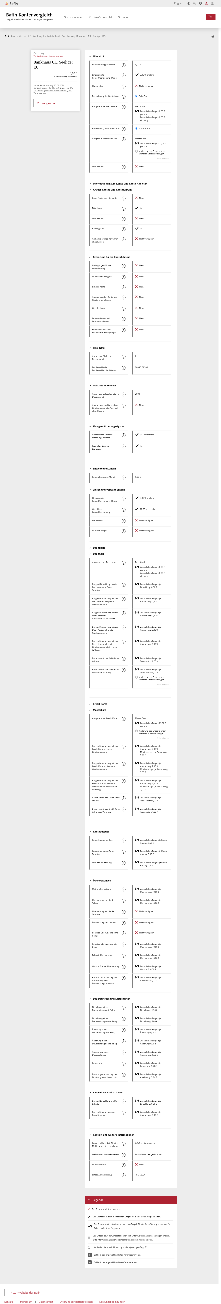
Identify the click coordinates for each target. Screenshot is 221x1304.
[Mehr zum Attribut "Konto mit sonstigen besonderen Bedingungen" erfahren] (124, 330)
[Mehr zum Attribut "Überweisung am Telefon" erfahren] (124, 923)
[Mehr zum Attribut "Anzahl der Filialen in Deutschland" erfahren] (124, 357)
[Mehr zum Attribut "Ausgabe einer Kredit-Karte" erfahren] (124, 139)
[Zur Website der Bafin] (12, 3)
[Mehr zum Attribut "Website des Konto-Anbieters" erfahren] (124, 1155)
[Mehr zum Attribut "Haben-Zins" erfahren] (124, 87)
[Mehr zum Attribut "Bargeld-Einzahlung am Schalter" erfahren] (124, 1101)
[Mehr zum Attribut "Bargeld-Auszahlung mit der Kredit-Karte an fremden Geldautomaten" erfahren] (124, 764)
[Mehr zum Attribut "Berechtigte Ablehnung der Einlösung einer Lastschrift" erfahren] (124, 1075)
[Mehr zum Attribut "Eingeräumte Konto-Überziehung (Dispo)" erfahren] (124, 75)
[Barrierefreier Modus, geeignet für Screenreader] (200, 3)
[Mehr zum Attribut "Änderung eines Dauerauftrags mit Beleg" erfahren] (124, 1030)
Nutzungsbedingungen (112, 1301)
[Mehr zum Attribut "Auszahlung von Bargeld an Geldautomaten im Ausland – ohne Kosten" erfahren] (124, 406)
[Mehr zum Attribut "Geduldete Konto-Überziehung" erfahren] (124, 510)
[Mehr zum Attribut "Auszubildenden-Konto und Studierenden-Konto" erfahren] (124, 297)
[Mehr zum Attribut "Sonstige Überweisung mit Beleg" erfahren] (124, 944)
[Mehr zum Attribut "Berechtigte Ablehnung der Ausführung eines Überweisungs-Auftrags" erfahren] (124, 978)
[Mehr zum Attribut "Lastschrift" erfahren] (124, 1064)
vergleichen (46, 103)
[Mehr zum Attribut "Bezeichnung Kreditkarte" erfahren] (124, 129)
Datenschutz (46, 1301)
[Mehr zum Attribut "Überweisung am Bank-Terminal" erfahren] (124, 912)
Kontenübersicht (100, 17)
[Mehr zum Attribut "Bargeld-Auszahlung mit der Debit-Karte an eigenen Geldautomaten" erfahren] (124, 599)
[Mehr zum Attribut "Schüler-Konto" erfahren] (124, 287)
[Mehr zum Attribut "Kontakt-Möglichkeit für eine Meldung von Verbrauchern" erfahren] (124, 1144)
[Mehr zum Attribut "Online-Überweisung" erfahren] (124, 889)
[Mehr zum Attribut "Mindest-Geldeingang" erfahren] (124, 277)
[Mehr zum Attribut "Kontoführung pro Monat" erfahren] (124, 65)
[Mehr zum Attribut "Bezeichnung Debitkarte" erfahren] (124, 97)
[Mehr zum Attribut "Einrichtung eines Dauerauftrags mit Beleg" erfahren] (124, 1008)
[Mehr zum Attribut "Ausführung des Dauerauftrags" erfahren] (124, 1052)
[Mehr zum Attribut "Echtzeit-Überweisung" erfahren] (124, 956)
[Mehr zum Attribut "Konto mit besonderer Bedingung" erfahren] (124, 266)
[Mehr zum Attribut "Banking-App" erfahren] (124, 229)
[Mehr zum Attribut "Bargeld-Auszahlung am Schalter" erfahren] (124, 1113)
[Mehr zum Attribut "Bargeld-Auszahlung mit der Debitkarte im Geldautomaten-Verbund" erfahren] (124, 613)
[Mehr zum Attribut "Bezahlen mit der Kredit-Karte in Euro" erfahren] (124, 798)
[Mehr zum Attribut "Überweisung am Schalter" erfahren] (124, 901)
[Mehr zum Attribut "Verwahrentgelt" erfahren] (124, 531)
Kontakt (8, 1301)
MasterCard (144, 128)
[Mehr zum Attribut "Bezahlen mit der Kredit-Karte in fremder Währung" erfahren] (124, 809)
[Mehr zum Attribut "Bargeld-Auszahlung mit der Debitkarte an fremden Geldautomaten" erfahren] (124, 627)
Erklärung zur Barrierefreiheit (76, 1301)
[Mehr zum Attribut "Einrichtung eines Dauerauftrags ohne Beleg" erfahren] (124, 1019)
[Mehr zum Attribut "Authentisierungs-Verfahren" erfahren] (124, 239)
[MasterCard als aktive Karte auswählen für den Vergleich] (136, 128)
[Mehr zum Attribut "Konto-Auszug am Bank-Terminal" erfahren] (124, 852)
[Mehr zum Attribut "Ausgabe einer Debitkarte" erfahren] (124, 107)
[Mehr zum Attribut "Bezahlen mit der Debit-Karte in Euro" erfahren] (124, 659)
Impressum (26, 1301)
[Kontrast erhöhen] (189, 3)
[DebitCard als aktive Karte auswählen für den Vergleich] (136, 96)
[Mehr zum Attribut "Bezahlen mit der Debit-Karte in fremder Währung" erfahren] (124, 670)
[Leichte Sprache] (206, 3)
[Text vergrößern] (194, 3)
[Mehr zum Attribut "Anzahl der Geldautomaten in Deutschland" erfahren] (124, 394)
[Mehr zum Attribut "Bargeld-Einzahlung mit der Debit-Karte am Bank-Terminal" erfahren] (124, 585)
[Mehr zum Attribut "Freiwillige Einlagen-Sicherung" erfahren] (124, 446)
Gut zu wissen (73, 17)
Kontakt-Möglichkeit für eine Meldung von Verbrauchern (53, 91)
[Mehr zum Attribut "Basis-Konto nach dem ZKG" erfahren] (124, 199)
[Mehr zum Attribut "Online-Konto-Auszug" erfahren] (124, 863)
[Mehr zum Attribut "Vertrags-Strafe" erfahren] (124, 1165)
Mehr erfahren (162, 158)
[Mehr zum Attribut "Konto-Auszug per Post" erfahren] (124, 841)
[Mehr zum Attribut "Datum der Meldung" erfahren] (124, 1175)
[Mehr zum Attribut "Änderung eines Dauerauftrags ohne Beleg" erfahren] (124, 1041)
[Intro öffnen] (213, 3)
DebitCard (143, 96)
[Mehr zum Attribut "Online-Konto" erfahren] (124, 167)
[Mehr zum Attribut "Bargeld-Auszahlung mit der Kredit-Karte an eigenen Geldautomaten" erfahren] (124, 747)
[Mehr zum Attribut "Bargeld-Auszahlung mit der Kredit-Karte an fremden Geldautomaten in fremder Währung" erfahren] (124, 781)
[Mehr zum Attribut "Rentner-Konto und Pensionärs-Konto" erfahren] (124, 319)
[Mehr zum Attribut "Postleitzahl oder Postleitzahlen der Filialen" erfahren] (124, 368)
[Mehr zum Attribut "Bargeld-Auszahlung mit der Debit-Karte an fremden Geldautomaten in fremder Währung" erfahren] (124, 642)
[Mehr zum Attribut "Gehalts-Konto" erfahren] (124, 309)
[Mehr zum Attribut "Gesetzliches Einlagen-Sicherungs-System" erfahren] (124, 435)
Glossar (123, 17)
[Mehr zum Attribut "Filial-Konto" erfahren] (124, 209)
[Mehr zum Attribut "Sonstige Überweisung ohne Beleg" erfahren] (124, 933)
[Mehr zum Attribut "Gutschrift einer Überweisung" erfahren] (124, 967)
